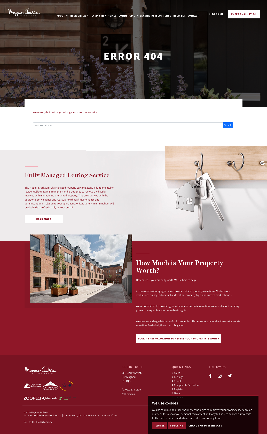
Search (228, 125)
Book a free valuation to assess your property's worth (178, 338)
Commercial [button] (132, 13)
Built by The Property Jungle (38, 421)
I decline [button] (176, 427)
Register (183, 13)
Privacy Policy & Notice (50, 415)
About (176, 381)
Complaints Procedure (185, 385)
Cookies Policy (71, 415)
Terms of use (30, 415)
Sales (176, 372)
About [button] (66, 13)
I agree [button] (160, 427)
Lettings (177, 377)
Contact (197, 13)
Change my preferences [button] (205, 427)
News (176, 393)
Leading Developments (159, 13)
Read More (43, 219)
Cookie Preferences (90, 415)
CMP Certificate (109, 415)
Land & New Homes (108, 13)
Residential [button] (83, 13)
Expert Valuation (244, 14)
